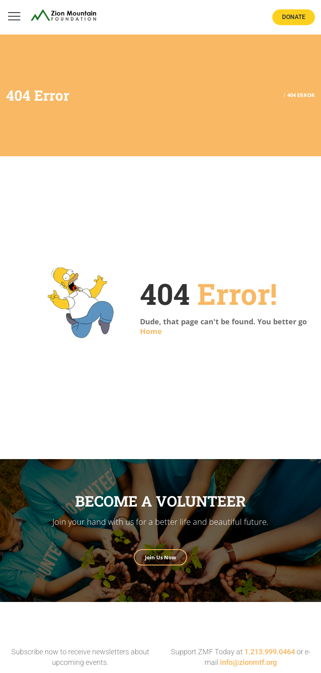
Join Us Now (160, 557)
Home (151, 331)
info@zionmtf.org (248, 662)
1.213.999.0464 (269, 651)
